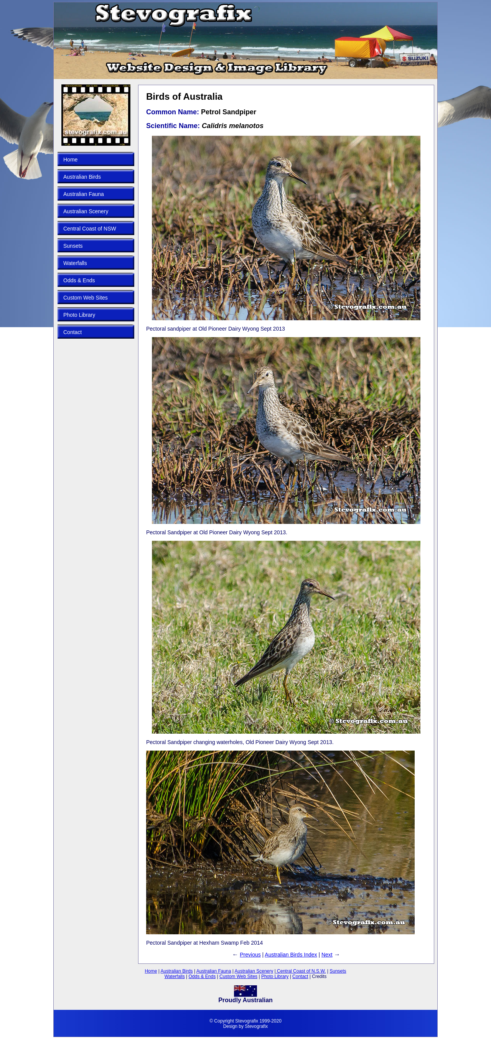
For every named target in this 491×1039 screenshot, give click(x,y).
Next (327, 955)
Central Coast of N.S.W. (301, 971)
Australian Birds (82, 177)
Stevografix (256, 1026)
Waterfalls (75, 263)
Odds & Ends (79, 280)
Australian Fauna (83, 194)
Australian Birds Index (291, 955)
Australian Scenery (86, 211)
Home (70, 159)
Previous (250, 955)
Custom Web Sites (85, 298)
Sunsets (73, 246)
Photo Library (79, 315)
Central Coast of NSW (89, 229)
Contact (72, 332)
